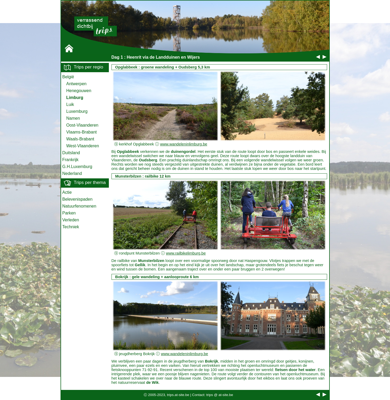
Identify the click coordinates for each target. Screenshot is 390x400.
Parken (69, 213)
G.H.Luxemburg (77, 166)
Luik (70, 104)
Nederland (72, 173)
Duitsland (71, 152)
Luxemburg (77, 111)
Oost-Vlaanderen (82, 125)
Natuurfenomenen (79, 206)
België (68, 77)
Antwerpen (76, 83)
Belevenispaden (77, 199)
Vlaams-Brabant (81, 132)
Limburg (74, 97)
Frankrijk (70, 159)
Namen (73, 118)
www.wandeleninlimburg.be (183, 144)
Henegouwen (78, 90)
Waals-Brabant (80, 139)
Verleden (70, 220)
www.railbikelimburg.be (186, 253)
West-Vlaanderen (82, 146)
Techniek (70, 227)
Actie (67, 192)
